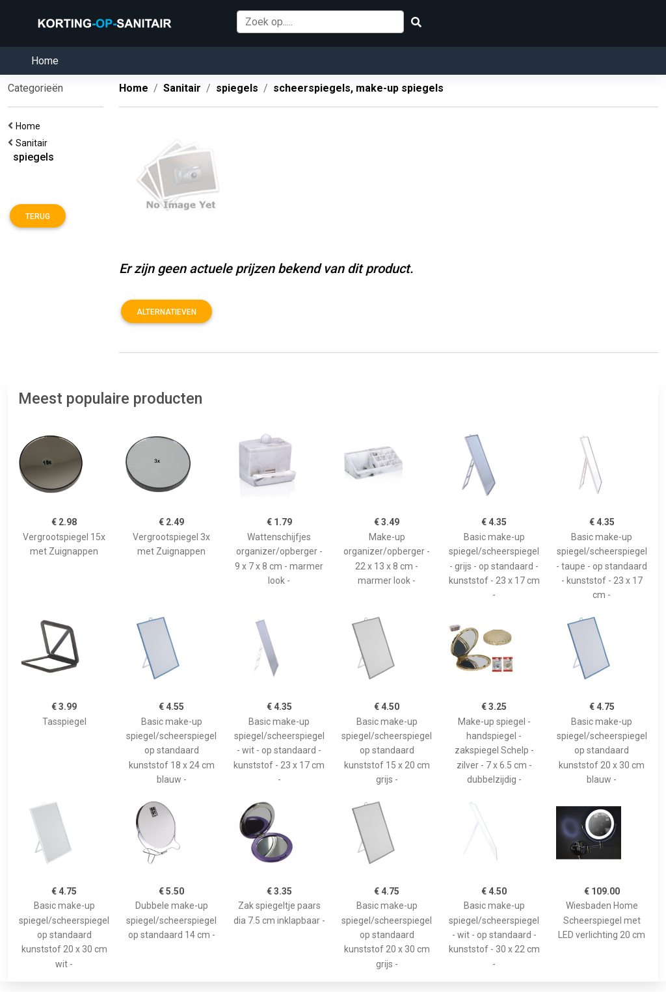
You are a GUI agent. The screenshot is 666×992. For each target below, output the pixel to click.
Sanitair (33, 143)
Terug (37, 216)
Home (45, 61)
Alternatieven (166, 312)
